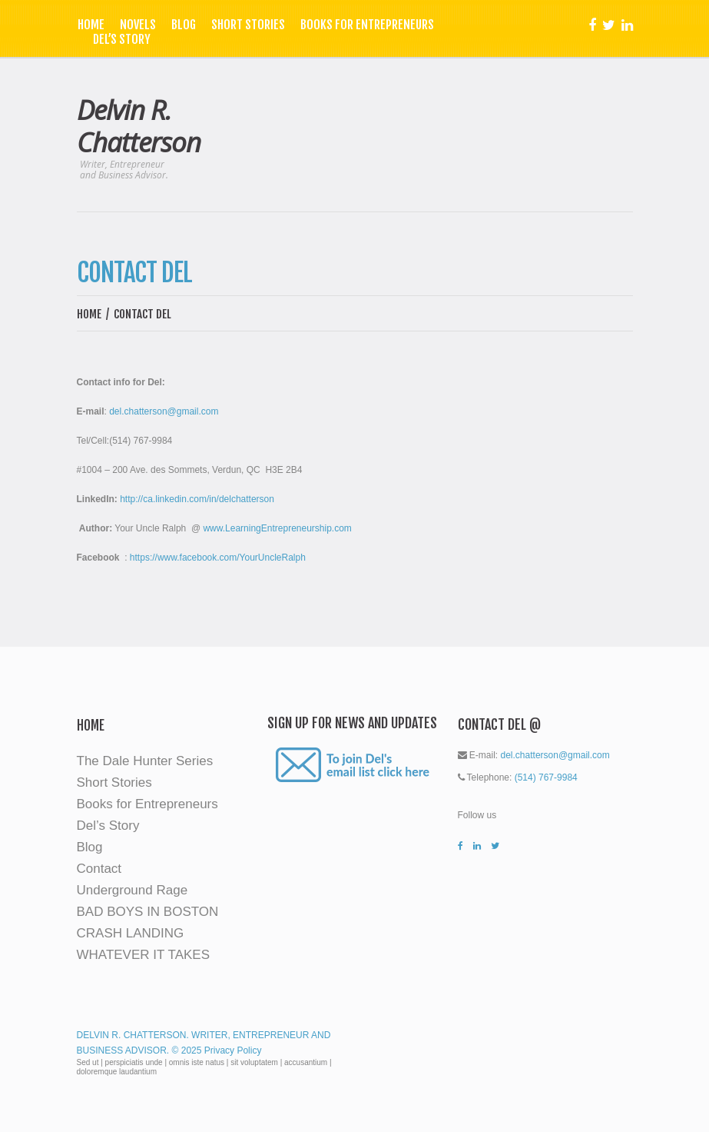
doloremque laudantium (117, 1071)
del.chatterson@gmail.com (163, 411)
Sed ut (88, 1062)
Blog (183, 25)
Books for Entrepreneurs (367, 25)
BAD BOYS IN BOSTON (148, 911)
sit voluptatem (254, 1062)
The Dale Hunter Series (145, 761)
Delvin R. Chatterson (138, 126)
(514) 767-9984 (546, 777)
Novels (138, 25)
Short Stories (248, 25)
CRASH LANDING (130, 933)
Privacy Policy (233, 1050)
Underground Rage (132, 890)
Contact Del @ (499, 724)
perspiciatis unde (134, 1062)
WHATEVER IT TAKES (143, 954)
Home (91, 25)
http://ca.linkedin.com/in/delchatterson (197, 499)
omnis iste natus (196, 1062)
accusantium (305, 1062)
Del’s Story (122, 39)
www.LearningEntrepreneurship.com (277, 528)
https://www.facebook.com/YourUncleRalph (218, 557)
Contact (99, 868)
